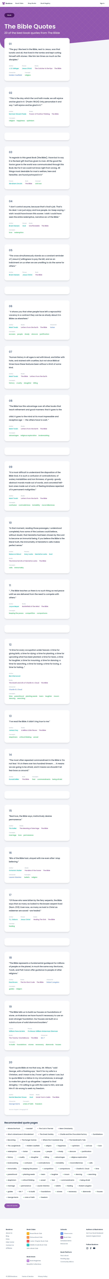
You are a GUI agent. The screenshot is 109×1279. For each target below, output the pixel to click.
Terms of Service (27, 1276)
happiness (21, 121)
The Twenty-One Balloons (19, 1038)
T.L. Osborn (13, 919)
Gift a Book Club (32, 1248)
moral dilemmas (48, 505)
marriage (12, 835)
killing (35, 383)
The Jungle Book (13, 1146)
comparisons (42, 613)
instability (36, 505)
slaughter (27, 383)
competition (30, 613)
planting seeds (31, 696)
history (11, 383)
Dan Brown (13, 982)
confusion (13, 505)
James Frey (13, 730)
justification (44, 334)
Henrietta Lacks (41, 554)
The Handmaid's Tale (76, 1140)
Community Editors (67, 1262)
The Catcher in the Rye (43, 68)
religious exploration (28, 435)
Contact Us (10, 1245)
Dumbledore (97, 1134)
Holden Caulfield (15, 75)
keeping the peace (16, 613)
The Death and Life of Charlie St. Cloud (24, 683)
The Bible (57, 68)
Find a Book (65, 1256)
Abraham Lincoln (15, 184)
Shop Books (32, 3)
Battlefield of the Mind (30, 606)
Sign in (102, 3)
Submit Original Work (93, 1236)
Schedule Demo (66, 1241)
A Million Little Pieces (29, 730)
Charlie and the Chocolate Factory (73, 1134)
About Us (9, 1233)
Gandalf (29, 1128)
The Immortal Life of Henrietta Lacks (23, 561)
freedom (38, 1104)
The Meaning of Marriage (29, 828)
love (10, 233)
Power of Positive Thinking (39, 114)
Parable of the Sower (33, 870)
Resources (64, 1244)
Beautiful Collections (34, 1264)
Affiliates (9, 1248)
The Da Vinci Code (27, 982)
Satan (52, 327)
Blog (7, 1236)
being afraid (57, 779)
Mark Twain (13, 327)
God (24, 226)
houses (58, 1045)
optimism (30, 121)
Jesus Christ (27, 68)
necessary (40, 1045)
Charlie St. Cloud (15, 689)
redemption (18, 233)
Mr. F (43, 1038)
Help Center (10, 1242)
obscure (34, 334)
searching (21, 698)
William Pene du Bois (17, 1031)
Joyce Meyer (14, 606)
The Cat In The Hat (45, 1128)
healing (12, 926)
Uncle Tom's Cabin (43, 1097)
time (10, 696)
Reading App (65, 1259)
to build (12, 1045)
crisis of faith (28, 1104)
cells (10, 568)
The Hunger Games (28, 1140)
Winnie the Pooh (13, 1128)
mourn (56, 696)
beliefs (27, 877)
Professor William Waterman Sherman (43, 1031)
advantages (14, 435)
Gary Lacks (28, 554)
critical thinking (25, 737)
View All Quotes (12, 1206)
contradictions (24, 505)
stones (31, 1045)
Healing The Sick (39, 919)
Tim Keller (13, 828)
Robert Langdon (53, 982)
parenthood (19, 696)
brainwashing (43, 435)
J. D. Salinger (14, 68)
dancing (12, 698)
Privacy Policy (42, 1276)
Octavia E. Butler (15, 870)
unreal (35, 737)
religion (28, 75)
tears (41, 696)
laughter (48, 696)
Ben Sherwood (14, 676)
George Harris (14, 1104)
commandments (43, 779)
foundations (21, 1045)
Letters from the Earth (29, 327)
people (20, 334)
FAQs (7, 1239)
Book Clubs (19, 3)
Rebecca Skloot (15, 554)
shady (27, 334)
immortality (19, 568)
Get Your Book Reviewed (94, 1233)
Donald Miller (14, 779)
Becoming (10, 1140)
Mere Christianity (65, 1128)
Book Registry (45, 3)
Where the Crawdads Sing (52, 1140)
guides (11, 989)
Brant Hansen (14, 226)
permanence (28, 835)
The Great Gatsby (46, 1134)
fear (33, 779)
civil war (38, 184)
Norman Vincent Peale (17, 114)
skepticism (13, 737)
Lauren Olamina (15, 877)
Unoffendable (34, 226)
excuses (12, 334)
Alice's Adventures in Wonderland (19, 1134)
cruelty (19, 383)
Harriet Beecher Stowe (17, 1097)
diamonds (50, 1045)
